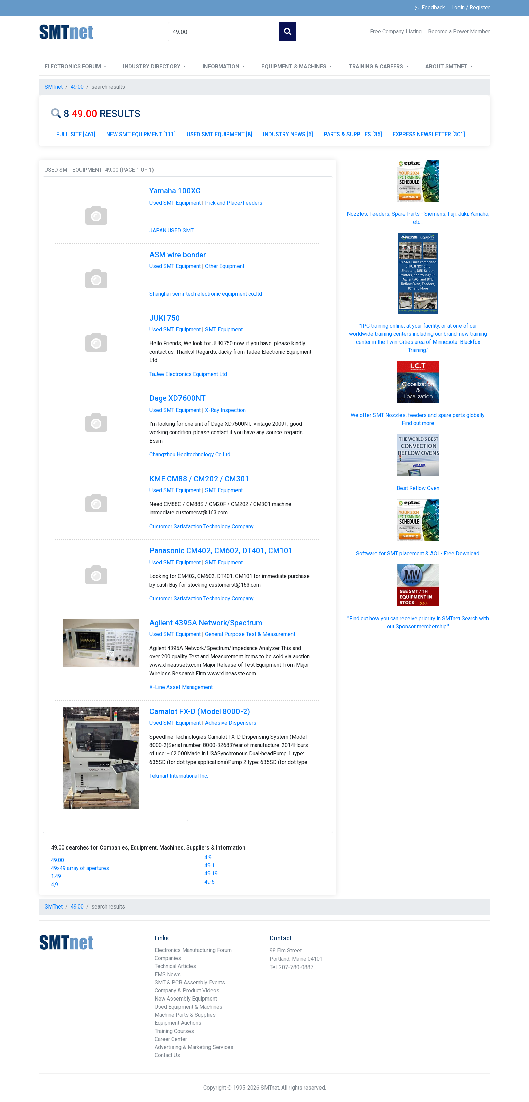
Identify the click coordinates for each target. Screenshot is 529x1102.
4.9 (208, 857)
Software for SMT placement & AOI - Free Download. (418, 553)
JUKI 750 (164, 318)
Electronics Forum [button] (73, 66)
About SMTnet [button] (447, 66)
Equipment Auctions (178, 1023)
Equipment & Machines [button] (294, 66)
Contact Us (167, 1055)
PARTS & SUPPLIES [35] (353, 134)
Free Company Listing (396, 31)
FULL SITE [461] (75, 134)
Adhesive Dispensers (230, 723)
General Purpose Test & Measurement (250, 634)
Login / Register (470, 7)
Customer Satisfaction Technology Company (201, 526)
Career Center (171, 1039)
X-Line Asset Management (181, 687)
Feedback (429, 7)
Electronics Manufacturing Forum (193, 950)
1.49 (56, 876)
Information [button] (222, 66)
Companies (168, 958)
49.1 (209, 865)
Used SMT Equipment (175, 203)
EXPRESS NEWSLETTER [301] (429, 134)
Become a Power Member (459, 31)
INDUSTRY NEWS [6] (288, 134)
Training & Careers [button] (377, 66)
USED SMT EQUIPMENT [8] (219, 134)
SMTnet (54, 87)
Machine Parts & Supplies (185, 1015)
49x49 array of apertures (80, 868)
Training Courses (174, 1031)
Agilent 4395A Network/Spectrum (205, 623)
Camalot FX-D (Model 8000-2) (199, 711)
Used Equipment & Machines (188, 1007)
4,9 (54, 884)
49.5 (209, 881)
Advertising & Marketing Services (194, 1047)
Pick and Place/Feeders (233, 203)
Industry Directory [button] (152, 66)
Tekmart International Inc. (178, 776)
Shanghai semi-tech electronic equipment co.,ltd (205, 294)
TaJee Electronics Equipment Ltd (188, 374)
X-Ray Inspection (225, 410)
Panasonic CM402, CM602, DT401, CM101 (221, 550)
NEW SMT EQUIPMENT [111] (141, 134)
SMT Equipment (224, 329)
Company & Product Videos (187, 990)
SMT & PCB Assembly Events (190, 982)
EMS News (168, 974)
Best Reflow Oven (418, 488)
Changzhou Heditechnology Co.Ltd (189, 454)
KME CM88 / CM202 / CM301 (199, 479)
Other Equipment (224, 266)
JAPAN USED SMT (171, 230)
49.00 (57, 860)
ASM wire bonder (177, 254)
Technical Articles (175, 966)
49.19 (211, 873)
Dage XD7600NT (177, 398)
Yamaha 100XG (175, 191)
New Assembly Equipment (186, 998)
